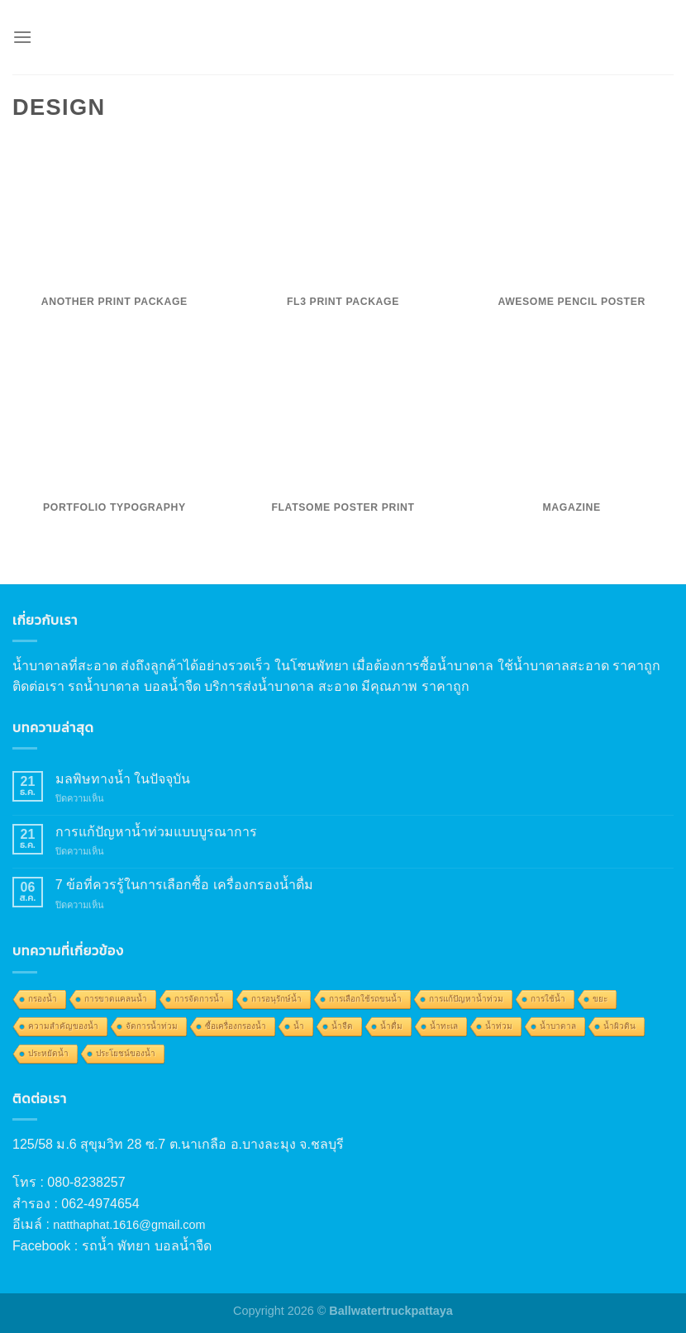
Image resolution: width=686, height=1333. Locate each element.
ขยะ (600, 998)
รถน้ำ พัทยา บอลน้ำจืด (147, 1246)
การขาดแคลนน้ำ (115, 998)
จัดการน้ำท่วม (152, 1026)
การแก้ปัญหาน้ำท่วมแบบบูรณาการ (156, 832)
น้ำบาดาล (558, 1026)
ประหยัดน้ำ (48, 1053)
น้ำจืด (342, 1026)
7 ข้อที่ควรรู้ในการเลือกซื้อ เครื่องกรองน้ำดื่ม (184, 885)
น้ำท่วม (498, 1026)
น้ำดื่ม (391, 1026)
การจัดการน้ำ (199, 998)
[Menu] (22, 37)
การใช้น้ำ (548, 998)
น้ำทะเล (444, 1026)
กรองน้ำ (42, 998)
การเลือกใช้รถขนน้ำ (365, 998)
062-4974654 (100, 1204)
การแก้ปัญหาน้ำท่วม (466, 998)
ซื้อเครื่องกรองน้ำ (235, 1026)
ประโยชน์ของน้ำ (125, 1053)
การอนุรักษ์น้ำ (276, 998)
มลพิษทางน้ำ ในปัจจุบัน (122, 779)
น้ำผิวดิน (619, 1026)
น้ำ (298, 1026)
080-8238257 (86, 1182)
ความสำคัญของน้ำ (63, 1026)
